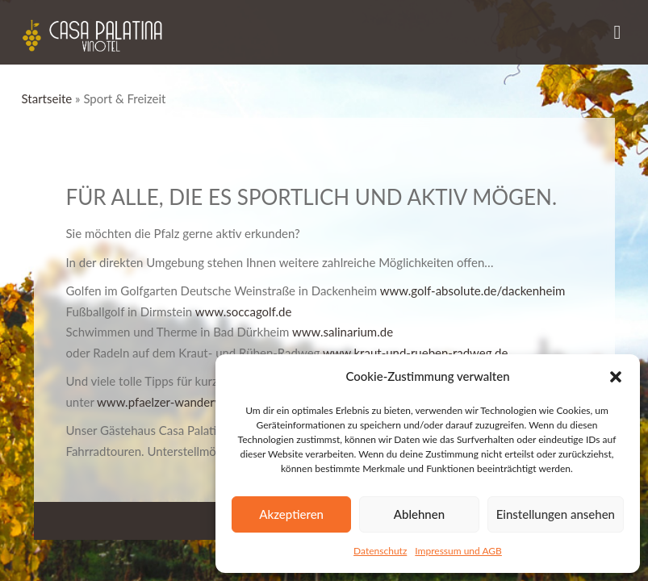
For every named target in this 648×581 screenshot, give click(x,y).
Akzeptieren (291, 514)
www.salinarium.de (342, 331)
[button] (616, 377)
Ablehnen (419, 514)
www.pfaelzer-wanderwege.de (178, 402)
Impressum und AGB (458, 551)
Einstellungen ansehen (555, 514)
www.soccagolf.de (243, 311)
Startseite (47, 98)
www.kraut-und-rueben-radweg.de (415, 352)
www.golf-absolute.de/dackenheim (473, 290)
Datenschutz (380, 551)
